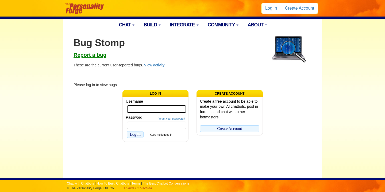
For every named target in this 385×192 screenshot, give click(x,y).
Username (134, 101)
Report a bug (90, 55)
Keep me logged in (161, 134)
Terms (136, 183)
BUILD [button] (152, 24)
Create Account (299, 8)
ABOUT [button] (257, 24)
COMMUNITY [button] (223, 24)
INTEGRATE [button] (184, 24)
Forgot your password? (171, 118)
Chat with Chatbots (80, 183)
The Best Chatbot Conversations (166, 183)
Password (134, 117)
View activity (154, 65)
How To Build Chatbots (113, 183)
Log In (271, 8)
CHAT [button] (127, 24)
